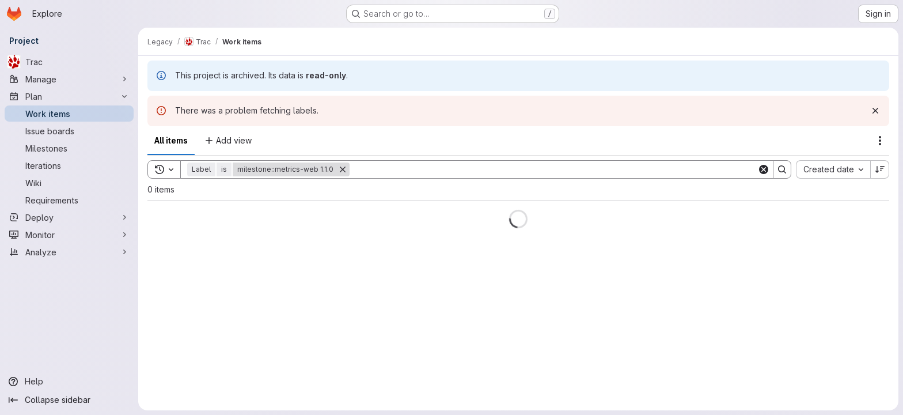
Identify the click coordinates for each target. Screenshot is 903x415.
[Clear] (764, 169)
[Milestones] (69, 148)
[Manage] (69, 79)
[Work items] (69, 113)
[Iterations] (69, 165)
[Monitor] (69, 235)
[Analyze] (69, 252)
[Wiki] (69, 183)
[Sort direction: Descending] (880, 169)
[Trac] (69, 62)
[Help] (69, 381)
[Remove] (343, 169)
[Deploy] (69, 217)
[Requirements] (69, 200)
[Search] (553, 169)
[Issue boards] (69, 131)
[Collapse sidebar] (69, 400)
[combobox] (833, 169)
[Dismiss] (875, 111)
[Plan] (69, 96)
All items (171, 140)
